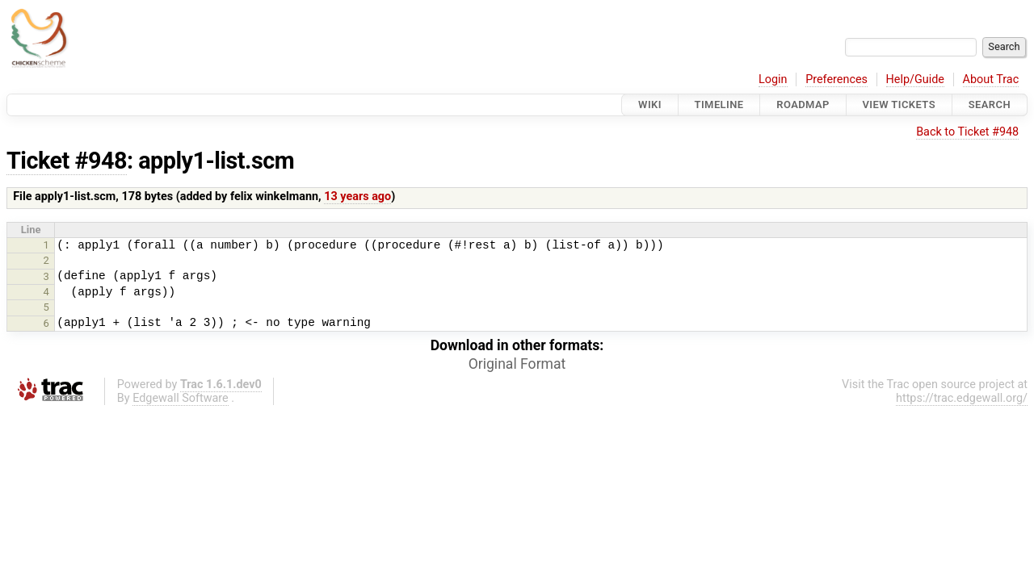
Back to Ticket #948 (967, 132)
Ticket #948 (66, 160)
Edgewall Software (180, 398)
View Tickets (899, 104)
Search (990, 104)
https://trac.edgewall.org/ (962, 398)
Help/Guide (915, 79)
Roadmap (803, 104)
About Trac (991, 79)
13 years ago (357, 196)
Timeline (719, 104)
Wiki (650, 104)
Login (773, 79)
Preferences (836, 79)
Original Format (517, 364)
